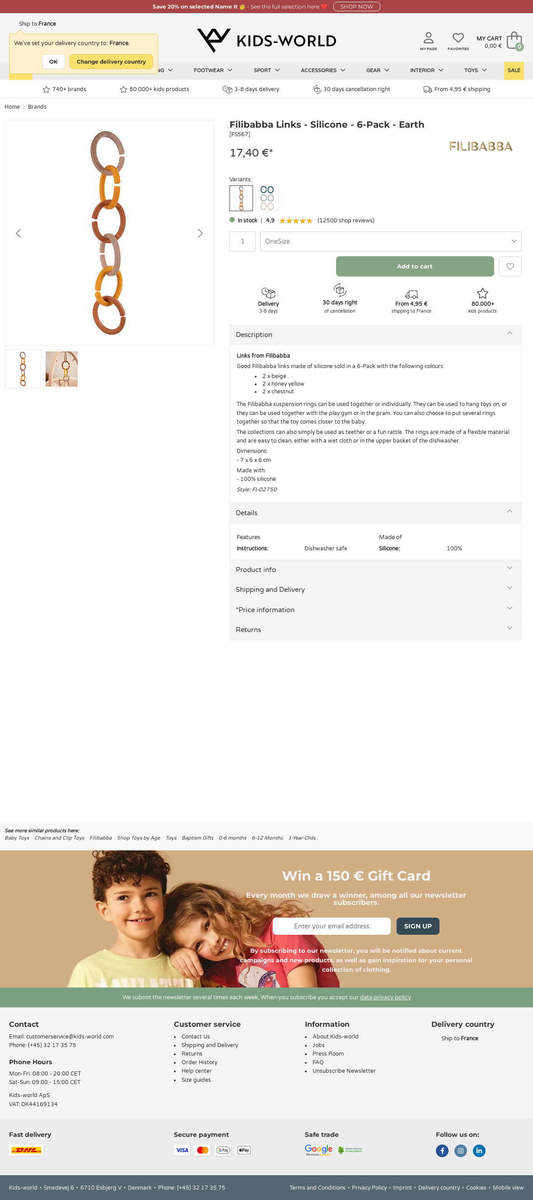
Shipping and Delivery (270, 590)
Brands (37, 107)
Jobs (319, 1045)
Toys (475, 70)
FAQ (318, 1062)
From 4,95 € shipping (457, 89)
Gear (377, 70)
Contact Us (196, 1037)
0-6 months (232, 838)
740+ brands (64, 89)
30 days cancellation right (351, 89)
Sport (267, 70)
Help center (197, 1071)
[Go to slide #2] (61, 369)
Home (12, 107)
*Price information (265, 610)
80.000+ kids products (154, 89)
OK (53, 61)
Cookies (476, 1188)
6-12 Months (267, 838)
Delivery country (439, 1188)
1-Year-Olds (301, 838)
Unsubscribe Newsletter (344, 1071)
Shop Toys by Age (138, 838)
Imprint (402, 1188)
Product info (256, 570)
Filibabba (100, 838)
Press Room (328, 1054)
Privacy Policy (369, 1188)
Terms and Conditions (318, 1188)
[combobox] (391, 241)
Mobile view (508, 1188)
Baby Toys (17, 838)
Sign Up (418, 926)
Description (254, 335)
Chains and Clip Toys (59, 838)
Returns (248, 630)
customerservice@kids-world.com (70, 1037)
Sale (514, 71)
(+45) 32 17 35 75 (52, 1045)
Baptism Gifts (197, 838)
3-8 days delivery (251, 89)
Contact (24, 1024)
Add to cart (415, 266)
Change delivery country (111, 61)
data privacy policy (385, 997)
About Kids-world (336, 1037)
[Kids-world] (266, 41)
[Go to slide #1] (23, 369)
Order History (199, 1062)
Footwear (213, 70)
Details (246, 513)
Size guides (196, 1080)
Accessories (323, 70)
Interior (427, 70)
